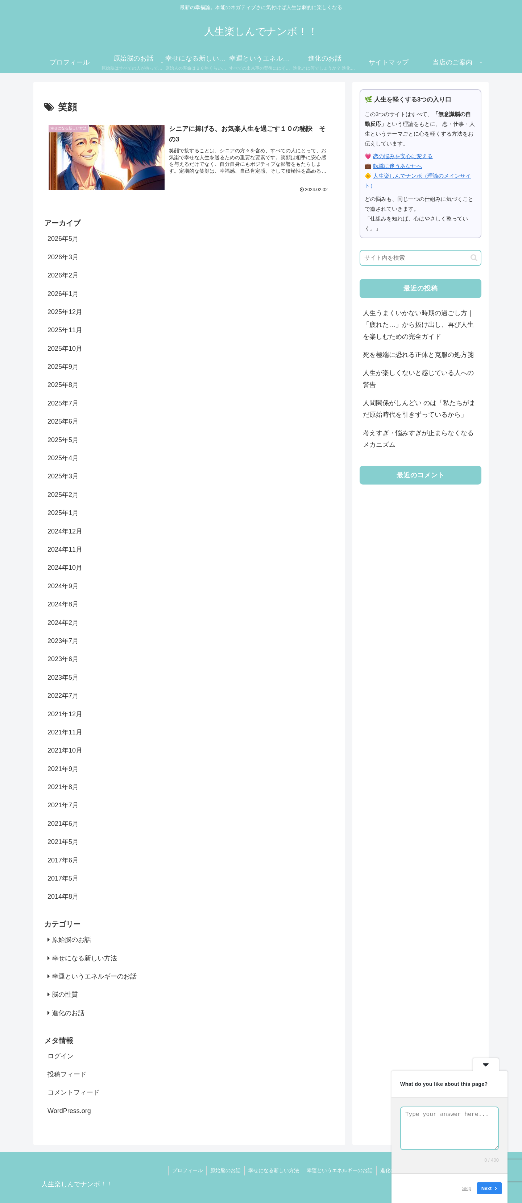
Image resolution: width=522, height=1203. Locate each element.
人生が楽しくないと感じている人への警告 (418, 378)
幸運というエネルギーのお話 (340, 1170)
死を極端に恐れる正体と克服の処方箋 (418, 354)
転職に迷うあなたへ (397, 166)
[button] (474, 258)
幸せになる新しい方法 (273, 1170)
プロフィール (187, 1170)
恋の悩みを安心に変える (403, 156)
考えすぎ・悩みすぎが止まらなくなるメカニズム (418, 438)
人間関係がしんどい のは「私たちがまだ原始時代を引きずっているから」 (419, 408)
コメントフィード (73, 1092)
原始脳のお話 (225, 1170)
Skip (466, 1188)
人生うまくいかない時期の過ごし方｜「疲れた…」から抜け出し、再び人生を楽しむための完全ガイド (418, 324)
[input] (420, 258)
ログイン (60, 1056)
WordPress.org (69, 1111)
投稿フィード (67, 1074)
